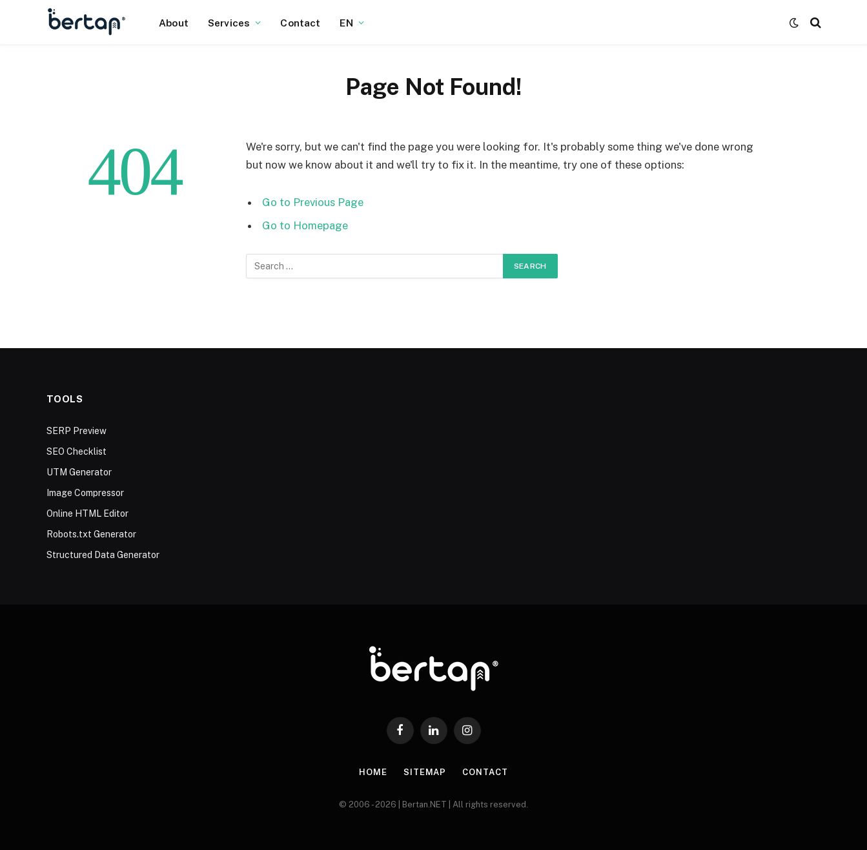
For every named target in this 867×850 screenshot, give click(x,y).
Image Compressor (85, 493)
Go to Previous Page (312, 202)
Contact (300, 22)
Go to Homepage (305, 225)
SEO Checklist (76, 451)
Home (373, 772)
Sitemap (424, 772)
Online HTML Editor (87, 513)
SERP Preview (76, 431)
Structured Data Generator (102, 555)
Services (229, 22)
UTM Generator (79, 472)
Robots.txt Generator (91, 534)
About (174, 22)
